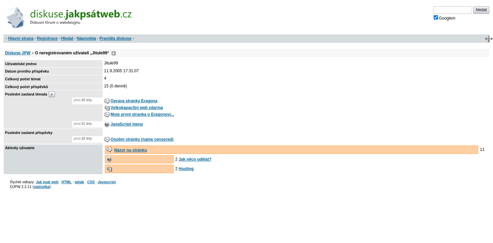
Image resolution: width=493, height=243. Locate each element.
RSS (114, 53)
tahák (79, 182)
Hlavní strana (20, 38)
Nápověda (86, 38)
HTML (66, 182)
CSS (91, 182)
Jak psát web (47, 182)
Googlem (445, 18)
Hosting (186, 168)
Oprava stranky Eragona (134, 101)
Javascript (107, 182)
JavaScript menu (127, 124)
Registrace (47, 38)
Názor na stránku (130, 150)
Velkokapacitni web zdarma (137, 107)
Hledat (67, 38)
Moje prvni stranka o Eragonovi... (142, 114)
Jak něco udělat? (195, 159)
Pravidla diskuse (115, 38)
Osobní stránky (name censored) (142, 139)
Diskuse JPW (17, 53)
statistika (42, 187)
